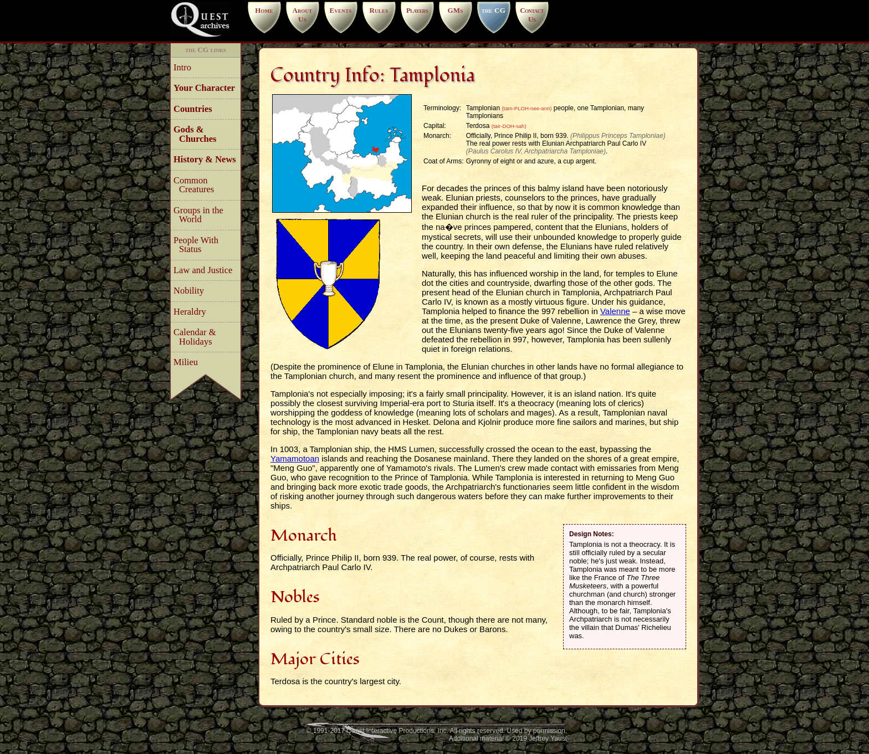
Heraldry (192, 311)
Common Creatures (196, 185)
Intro (185, 67)
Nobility (191, 290)
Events (340, 10)
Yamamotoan (294, 458)
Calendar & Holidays (197, 337)
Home (264, 10)
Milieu (188, 362)
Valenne (615, 311)
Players (417, 10)
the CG (493, 10)
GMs (455, 10)
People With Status (198, 245)
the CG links (205, 49)
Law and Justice (205, 270)
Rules (378, 10)
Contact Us (532, 14)
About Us (302, 14)
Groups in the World (201, 215)
